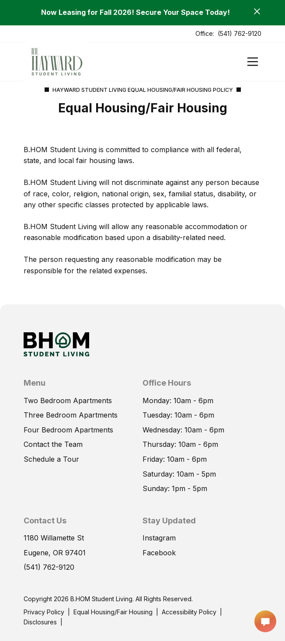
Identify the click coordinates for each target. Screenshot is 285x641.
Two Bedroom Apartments (68, 400)
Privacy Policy (44, 612)
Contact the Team (53, 444)
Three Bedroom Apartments (71, 415)
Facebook (159, 552)
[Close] (257, 11)
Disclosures (40, 622)
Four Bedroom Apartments (68, 429)
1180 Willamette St (54, 537)
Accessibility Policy (189, 612)
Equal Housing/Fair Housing (113, 612)
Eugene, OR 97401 (55, 552)
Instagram (159, 537)
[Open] (252, 61)
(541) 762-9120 (239, 33)
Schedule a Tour (51, 459)
